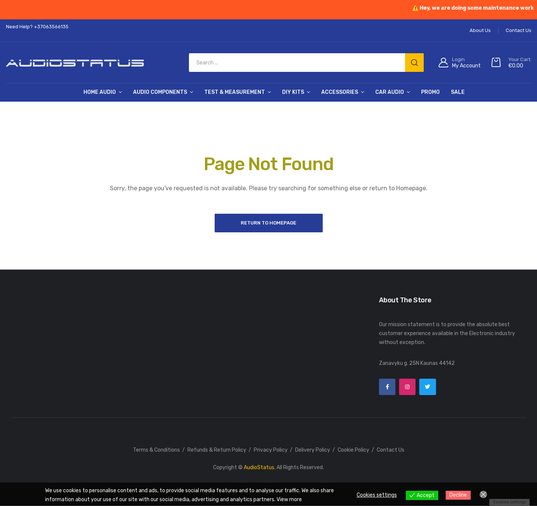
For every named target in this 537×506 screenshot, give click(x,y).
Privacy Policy (271, 450)
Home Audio (99, 92)
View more (289, 499)
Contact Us (390, 450)
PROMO (430, 92)
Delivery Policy (312, 450)
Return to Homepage (268, 223)
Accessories (339, 92)
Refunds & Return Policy (216, 450)
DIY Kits (293, 92)
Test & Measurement (234, 92)
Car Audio (389, 92)
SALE (458, 92)
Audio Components (160, 92)
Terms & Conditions (156, 450)
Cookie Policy (353, 450)
